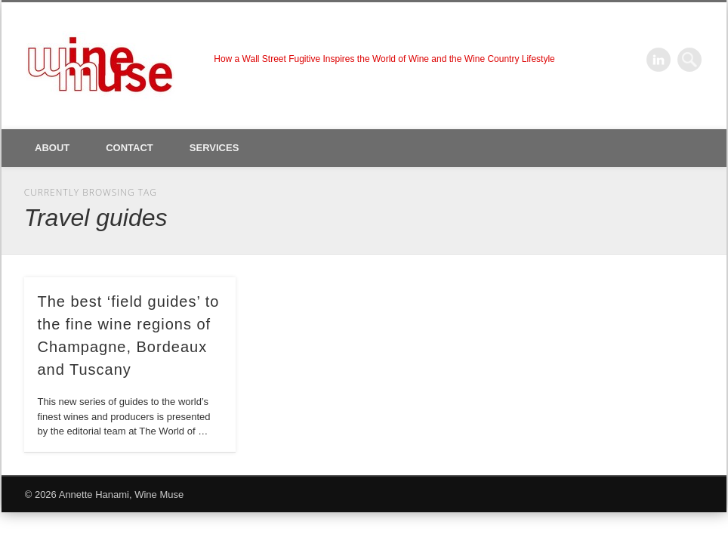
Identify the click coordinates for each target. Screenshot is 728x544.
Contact (129, 147)
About (52, 147)
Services (214, 147)
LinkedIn (658, 60)
